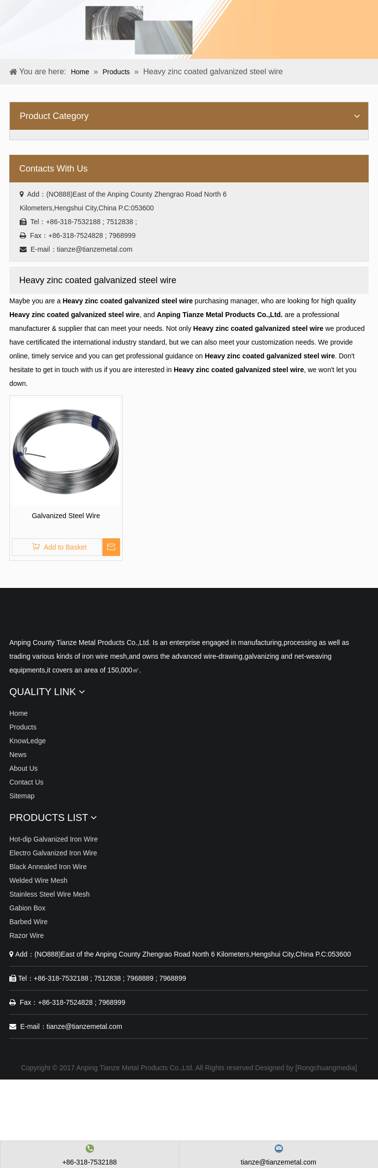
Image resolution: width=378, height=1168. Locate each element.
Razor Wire (26, 935)
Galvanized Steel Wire (66, 516)
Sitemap (21, 796)
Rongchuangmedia (326, 1068)
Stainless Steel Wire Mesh (49, 894)
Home (18, 713)
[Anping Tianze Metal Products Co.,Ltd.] (17, 618)
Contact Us (26, 782)
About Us (23, 768)
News (18, 755)
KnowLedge (27, 741)
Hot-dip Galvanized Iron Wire (53, 839)
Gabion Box (27, 908)
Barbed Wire (28, 922)
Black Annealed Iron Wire (48, 867)
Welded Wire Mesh (38, 880)
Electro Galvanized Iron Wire (53, 853)
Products (22, 727)
